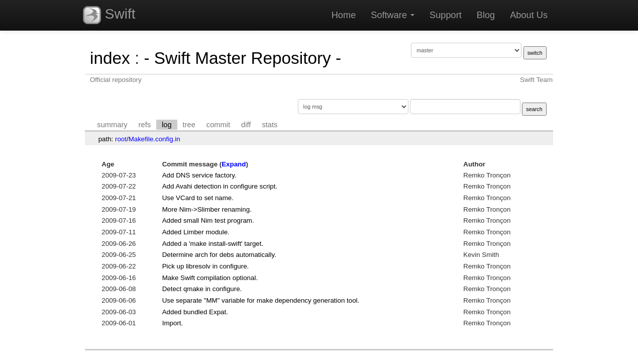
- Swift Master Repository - (242, 58)
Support (446, 15)
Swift (109, 15)
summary (112, 125)
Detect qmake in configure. (202, 289)
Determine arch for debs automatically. (219, 254)
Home (344, 15)
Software (392, 15)
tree (189, 125)
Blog (486, 15)
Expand (234, 164)
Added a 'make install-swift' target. (212, 243)
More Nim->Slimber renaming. (207, 209)
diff (246, 125)
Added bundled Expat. (195, 312)
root (121, 139)
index (110, 58)
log (167, 125)
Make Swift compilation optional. (210, 278)
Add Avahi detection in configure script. (219, 186)
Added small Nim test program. (208, 220)
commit (218, 125)
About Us (529, 15)
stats (269, 125)
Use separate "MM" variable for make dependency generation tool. (261, 300)
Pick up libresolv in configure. (205, 266)
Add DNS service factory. (199, 175)
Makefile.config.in (154, 139)
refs (145, 125)
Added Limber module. (196, 232)
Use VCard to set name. (198, 198)
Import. (172, 323)
